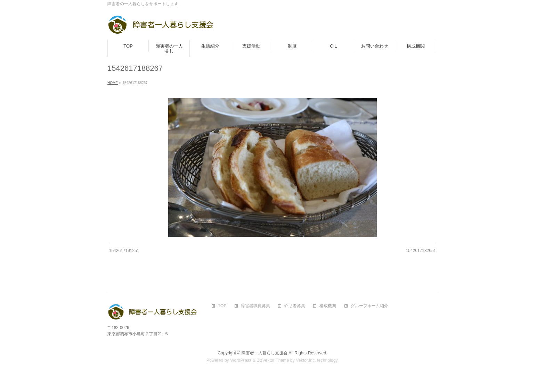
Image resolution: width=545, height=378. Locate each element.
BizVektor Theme (273, 360)
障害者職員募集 (255, 306)
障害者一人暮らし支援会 (264, 353)
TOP (222, 306)
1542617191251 (124, 250)
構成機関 (327, 306)
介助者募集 (294, 306)
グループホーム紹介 (369, 306)
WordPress (240, 360)
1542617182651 (421, 250)
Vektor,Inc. (306, 360)
